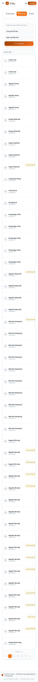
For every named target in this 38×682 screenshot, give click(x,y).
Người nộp (8, 52)
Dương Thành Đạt (14, 119)
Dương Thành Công (15, 642)
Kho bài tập (10, 14)
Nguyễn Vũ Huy (14, 83)
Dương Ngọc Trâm (15, 214)
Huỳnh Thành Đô (14, 143)
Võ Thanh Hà (13, 190)
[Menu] (3, 3)
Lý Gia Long (12, 60)
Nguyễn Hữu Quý (14, 440)
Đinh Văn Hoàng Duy (15, 321)
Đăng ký (32, 3)
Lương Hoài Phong (15, 179)
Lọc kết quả (19, 43)
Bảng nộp (22, 13)
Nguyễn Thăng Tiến (15, 274)
